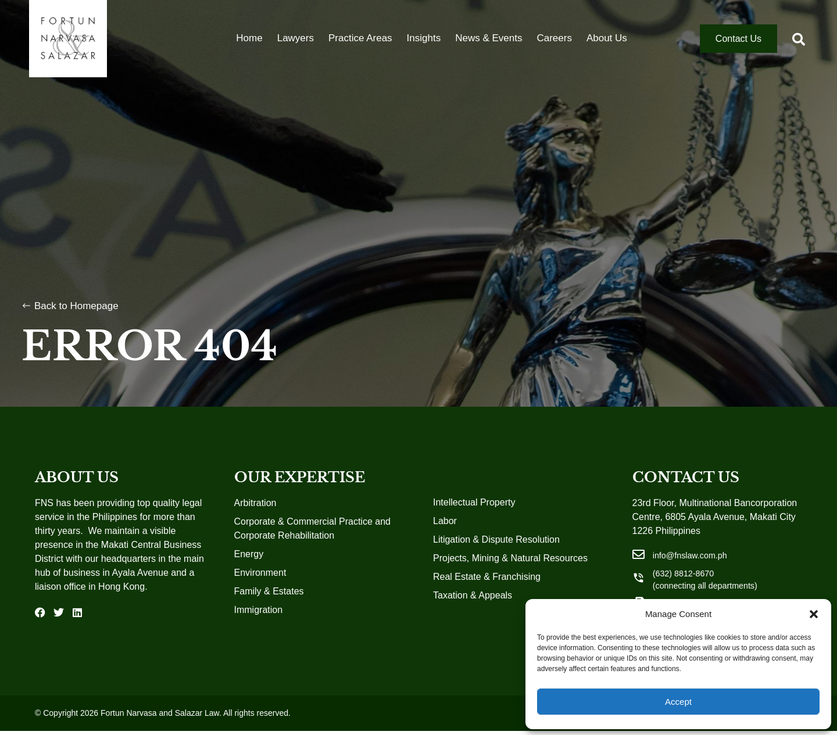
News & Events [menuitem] (488, 49)
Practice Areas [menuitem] (360, 49)
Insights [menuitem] (424, 49)
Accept (678, 702)
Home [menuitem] (249, 49)
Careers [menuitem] (553, 49)
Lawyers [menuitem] (295, 49)
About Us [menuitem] (606, 49)
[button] (814, 614)
